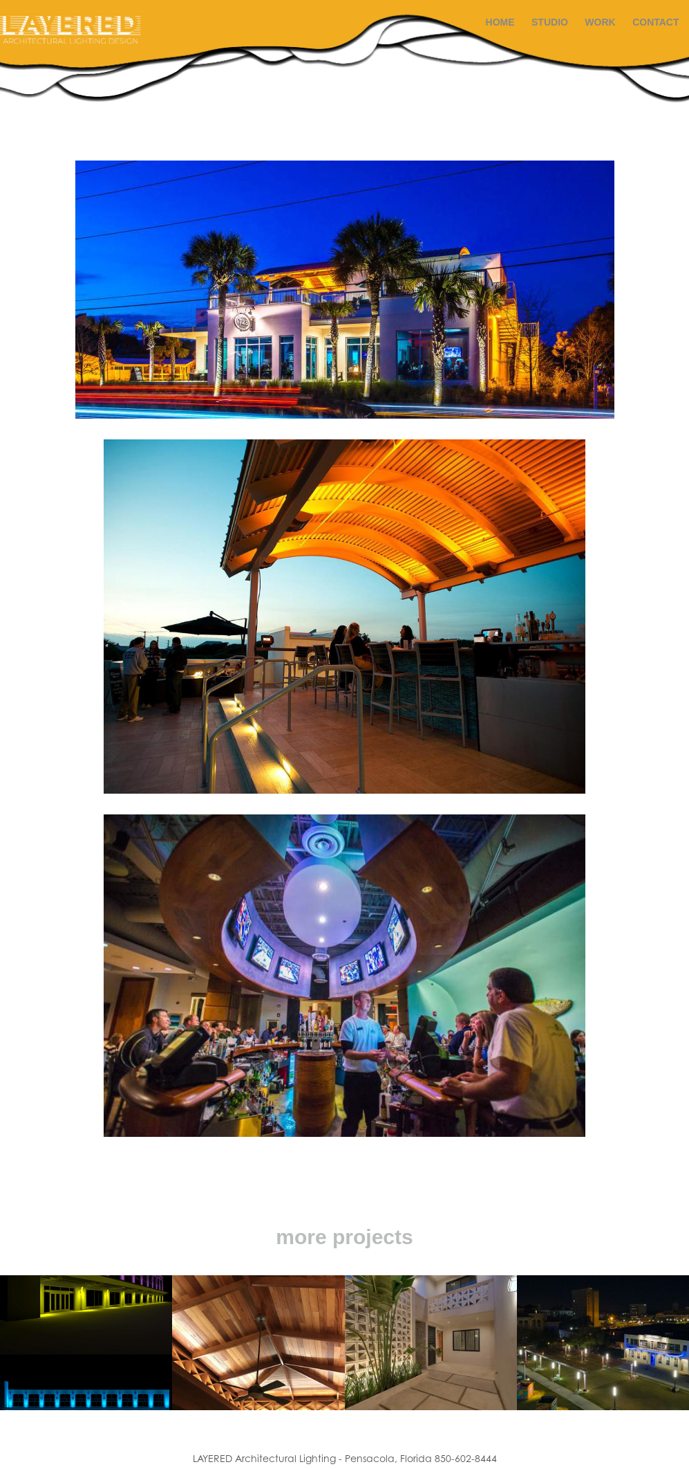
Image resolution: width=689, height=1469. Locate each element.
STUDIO (549, 22)
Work (600, 22)
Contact (655, 22)
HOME (500, 22)
